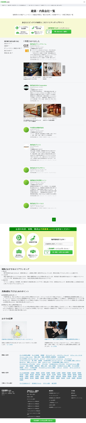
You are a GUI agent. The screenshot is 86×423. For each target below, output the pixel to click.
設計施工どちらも (36, 383)
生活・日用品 (52, 365)
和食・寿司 (37, 357)
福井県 (59, 374)
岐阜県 (74, 374)
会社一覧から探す (31, 394)
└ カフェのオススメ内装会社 (33, 410)
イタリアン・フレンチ (52, 59)
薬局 (39, 362)
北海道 (32, 372)
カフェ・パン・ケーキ (28, 118)
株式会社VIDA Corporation (38, 85)
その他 (48, 137)
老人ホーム (23, 362)
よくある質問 (52, 400)
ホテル (52, 208)
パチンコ (56, 208)
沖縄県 (21, 380)
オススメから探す (31, 399)
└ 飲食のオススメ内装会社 (33, 408)
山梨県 (64, 374)
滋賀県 (32, 376)
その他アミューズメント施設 (29, 77)
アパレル (22, 365)
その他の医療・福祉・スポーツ (60, 362)
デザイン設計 (46, 383)
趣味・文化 (44, 365)
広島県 (80, 376)
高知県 (42, 378)
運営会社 (73, 393)
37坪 (47, 77)
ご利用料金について (53, 402)
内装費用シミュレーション (55, 407)
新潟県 (43, 374)
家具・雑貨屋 (29, 365)
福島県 (64, 372)
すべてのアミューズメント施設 (47, 367)
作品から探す (30, 396)
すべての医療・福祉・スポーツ (72, 360)
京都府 (37, 376)
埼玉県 (21, 374)
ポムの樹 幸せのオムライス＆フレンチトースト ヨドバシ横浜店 (32, 121)
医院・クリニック (32, 362)
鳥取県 (64, 376)
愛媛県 (37, 378)
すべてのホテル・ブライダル (27, 364)
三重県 (26, 376)
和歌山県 (58, 376)
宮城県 (48, 372)
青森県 (37, 372)
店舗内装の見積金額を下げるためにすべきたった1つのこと (17, 339)
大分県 (68, 378)
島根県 (69, 376)
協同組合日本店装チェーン (38, 180)
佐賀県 (52, 378)
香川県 (32, 378)
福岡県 (47, 378)
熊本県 (63, 378)
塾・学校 (34, 360)
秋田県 (53, 372)
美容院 (44, 77)
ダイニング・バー (43, 59)
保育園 (40, 360)
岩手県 (43, 372)
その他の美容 (33, 367)
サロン (26, 367)
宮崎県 (73, 378)
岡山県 (74, 376)
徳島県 (26, 378)
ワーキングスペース (25, 360)
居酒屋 (37, 59)
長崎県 (58, 378)
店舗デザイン (32, 47)
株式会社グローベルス (37, 203)
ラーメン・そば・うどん (26, 357)
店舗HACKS (74, 395)
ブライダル (45, 364)
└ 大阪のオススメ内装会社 (33, 403)
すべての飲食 (35, 355)
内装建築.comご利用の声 (54, 397)
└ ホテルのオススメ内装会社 (33, 416)
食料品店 (37, 365)
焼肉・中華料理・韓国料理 (41, 137)
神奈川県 (37, 374)
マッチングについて (53, 395)
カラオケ (65, 367)
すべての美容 (75, 365)
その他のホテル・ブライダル (57, 364)
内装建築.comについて (54, 393)
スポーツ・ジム (46, 362)
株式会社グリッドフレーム (38, 44)
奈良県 (52, 376)
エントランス (68, 358)
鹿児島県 (79, 378)
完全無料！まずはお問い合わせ (43, 420)
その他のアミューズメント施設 (28, 369)
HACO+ (45, 79)
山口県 (21, 378)
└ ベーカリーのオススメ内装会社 (33, 414)
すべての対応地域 (24, 372)
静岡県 (80, 374)
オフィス (42, 358)
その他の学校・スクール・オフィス (53, 360)
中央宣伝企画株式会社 (37, 127)
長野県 (69, 374)
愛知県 (21, 376)
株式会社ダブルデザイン (37, 168)
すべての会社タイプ (25, 383)
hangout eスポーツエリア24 (30, 79)
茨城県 (69, 372)
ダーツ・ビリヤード (75, 367)
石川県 (54, 374)
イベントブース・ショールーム (55, 358)
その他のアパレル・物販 (63, 365)
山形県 (58, 372)
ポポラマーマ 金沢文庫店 (48, 120)
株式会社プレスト (35, 145)
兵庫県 (47, 376)
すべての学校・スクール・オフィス (29, 358)
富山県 (48, 374)
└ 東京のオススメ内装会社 (33, 401)
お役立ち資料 (52, 405)
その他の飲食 (61, 357)
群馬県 (79, 372)
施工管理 (38, 47)
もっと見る (10, 344)
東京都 (32, 374)
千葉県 (26, 374)
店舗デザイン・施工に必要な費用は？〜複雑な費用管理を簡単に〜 (62, 339)
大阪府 (42, 376)
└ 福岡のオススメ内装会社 (33, 406)
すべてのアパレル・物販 (72, 364)
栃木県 (74, 372)
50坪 (36, 77)
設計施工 (42, 47)
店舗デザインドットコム (76, 397)
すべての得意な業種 (25, 355)
